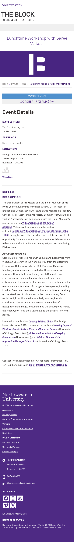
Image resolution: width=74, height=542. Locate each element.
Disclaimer (7, 433)
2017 (24, 84)
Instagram (13, 498)
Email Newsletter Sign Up (14, 514)
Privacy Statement (11, 438)
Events (14, 84)
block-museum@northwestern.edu (48, 365)
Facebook (6, 498)
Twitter (13, 505)
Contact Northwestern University (17, 429)
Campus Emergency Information (17, 419)
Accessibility (8, 410)
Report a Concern (10, 442)
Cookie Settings (10, 452)
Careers (6, 424)
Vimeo (6, 505)
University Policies (11, 447)
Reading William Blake (41, 321)
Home (5, 84)
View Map (7, 177)
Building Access (9, 415)
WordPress (20, 498)
